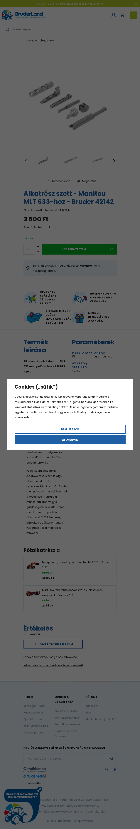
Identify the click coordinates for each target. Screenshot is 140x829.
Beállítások (70, 429)
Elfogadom (70, 440)
